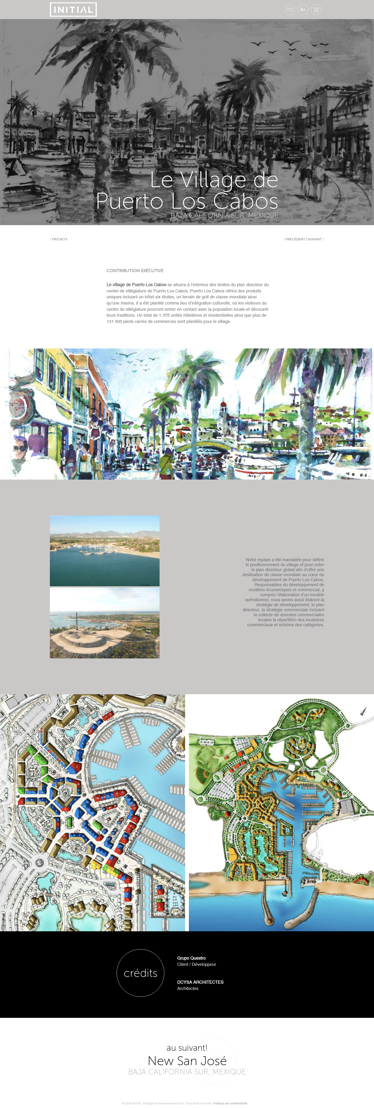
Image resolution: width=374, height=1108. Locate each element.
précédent (294, 239)
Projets (58, 239)
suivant (316, 239)
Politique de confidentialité (230, 1103)
